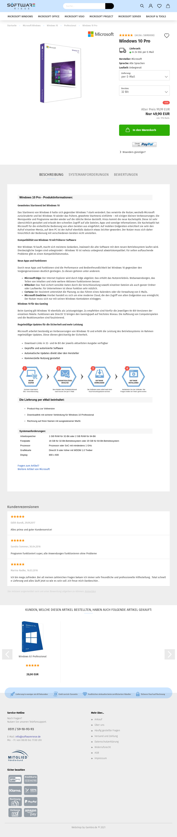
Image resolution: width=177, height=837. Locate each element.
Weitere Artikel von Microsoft (34, 469)
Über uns (99, 724)
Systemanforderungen (89, 174)
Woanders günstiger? (134, 152)
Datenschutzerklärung (107, 741)
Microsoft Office (48, 16)
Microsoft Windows (20, 16)
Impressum (101, 758)
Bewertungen (126, 174)
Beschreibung (51, 174)
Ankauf (98, 719)
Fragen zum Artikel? (28, 465)
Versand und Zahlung (106, 736)
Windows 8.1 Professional (32, 656)
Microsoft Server (129, 16)
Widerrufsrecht (103, 747)
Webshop (77, 827)
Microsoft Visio (74, 16)
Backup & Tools (156, 16)
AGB (97, 752)
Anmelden (90, 591)
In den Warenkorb (140, 130)
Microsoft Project (101, 16)
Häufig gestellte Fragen (107, 730)
